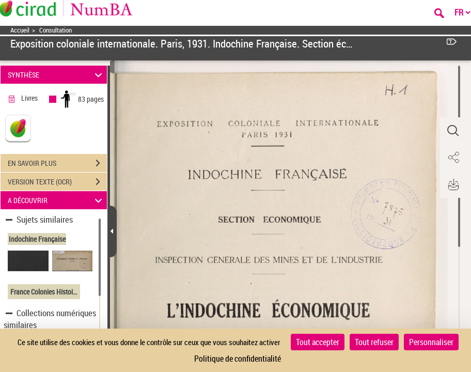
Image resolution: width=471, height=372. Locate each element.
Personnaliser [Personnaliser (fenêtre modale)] (431, 342)
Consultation (55, 30)
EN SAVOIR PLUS (57, 163)
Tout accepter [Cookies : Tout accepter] (317, 342)
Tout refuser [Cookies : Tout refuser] (374, 342)
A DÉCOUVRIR (56, 200)
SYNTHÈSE (56, 75)
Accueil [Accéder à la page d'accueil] (19, 30)
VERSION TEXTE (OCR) (57, 182)
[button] (453, 130)
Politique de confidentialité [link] (237, 358)
